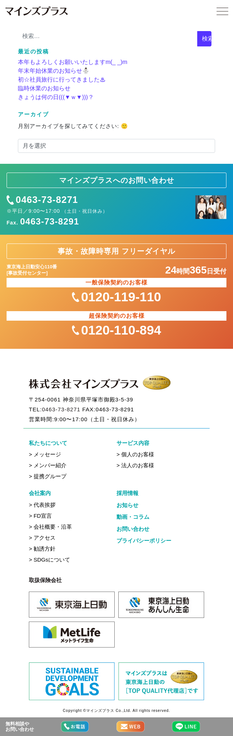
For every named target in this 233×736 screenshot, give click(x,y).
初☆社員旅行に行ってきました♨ (62, 79)
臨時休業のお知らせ (44, 88)
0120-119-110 (116, 297)
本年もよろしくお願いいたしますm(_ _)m (72, 62)
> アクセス (42, 538)
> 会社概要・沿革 (50, 527)
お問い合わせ (132, 529)
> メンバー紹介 (47, 465)
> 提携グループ (47, 476)
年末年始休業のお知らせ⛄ (53, 71)
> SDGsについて (49, 559)
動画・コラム (132, 517)
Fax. (43, 221)
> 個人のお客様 (135, 454)
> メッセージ (45, 454)
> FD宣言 (40, 516)
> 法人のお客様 (135, 465)
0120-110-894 (116, 330)
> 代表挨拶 (42, 505)
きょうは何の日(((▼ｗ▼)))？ (56, 97)
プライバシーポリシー (143, 540)
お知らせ (127, 505)
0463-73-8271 (42, 200)
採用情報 (127, 493)
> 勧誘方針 (42, 549)
